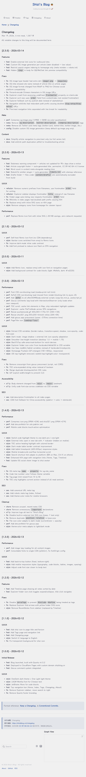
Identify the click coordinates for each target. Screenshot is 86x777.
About (47, 18)
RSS (16, 768)
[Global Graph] (82, 736)
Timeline (16, 18)
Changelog (36, 18)
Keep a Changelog (28, 706)
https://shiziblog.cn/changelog (23, 723)
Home (7, 18)
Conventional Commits (49, 706)
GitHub (10, 768)
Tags (26, 18)
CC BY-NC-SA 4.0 (25, 726)
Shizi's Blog (43, 4)
